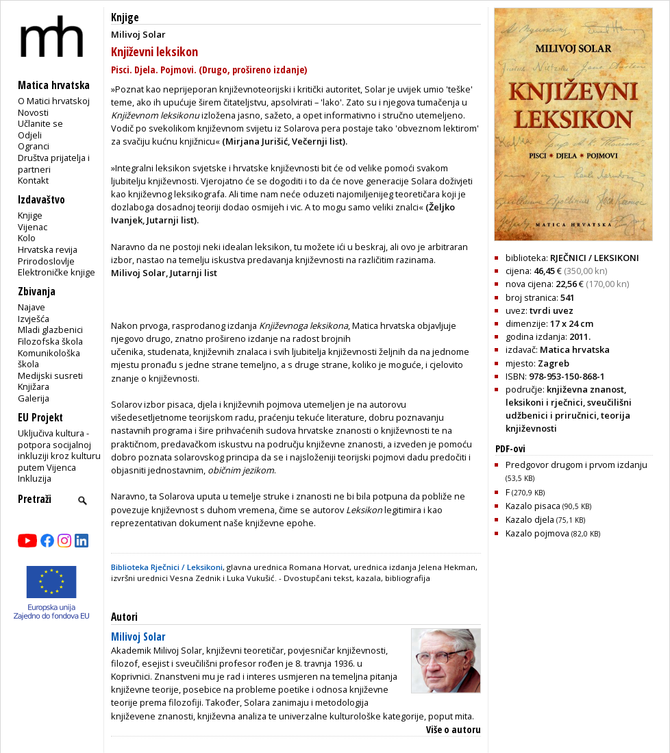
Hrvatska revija (47, 249)
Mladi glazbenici (50, 329)
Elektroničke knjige (56, 272)
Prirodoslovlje (46, 261)
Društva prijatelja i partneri (54, 163)
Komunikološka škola (49, 359)
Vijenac (32, 227)
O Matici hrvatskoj (54, 101)
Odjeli (30, 135)
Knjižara (33, 386)
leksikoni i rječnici (544, 402)
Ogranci (33, 146)
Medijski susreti (50, 375)
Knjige (30, 215)
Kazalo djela (545, 519)
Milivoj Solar (138, 637)
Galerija (33, 398)
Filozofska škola (50, 341)
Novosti (33, 112)
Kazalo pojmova (553, 533)
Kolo (27, 238)
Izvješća (33, 318)
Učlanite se (40, 123)
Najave (31, 307)
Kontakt (33, 180)
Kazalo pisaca (548, 505)
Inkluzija (34, 478)
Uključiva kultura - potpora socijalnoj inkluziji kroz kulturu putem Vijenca (59, 450)
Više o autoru (453, 729)
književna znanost (585, 389)
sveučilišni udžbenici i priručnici (569, 408)
